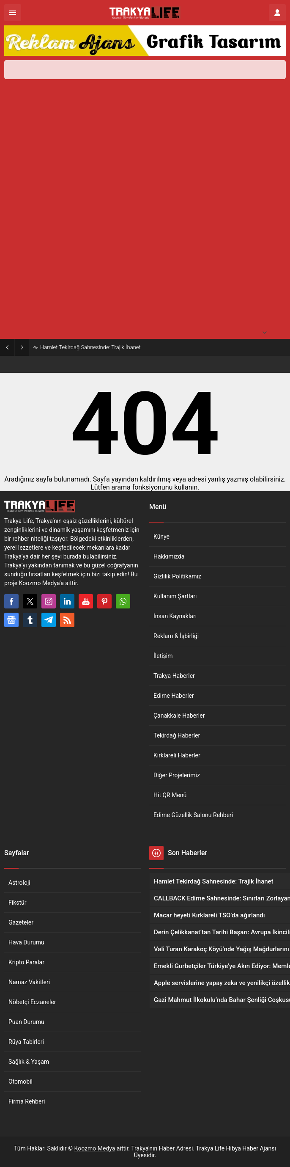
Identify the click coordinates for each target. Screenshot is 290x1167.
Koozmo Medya (94, 1148)
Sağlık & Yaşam (28, 1061)
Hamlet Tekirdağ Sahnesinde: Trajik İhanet (90, 347)
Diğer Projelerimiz (176, 775)
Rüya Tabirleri (26, 1041)
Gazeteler (20, 922)
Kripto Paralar (26, 962)
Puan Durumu (26, 1021)
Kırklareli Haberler (176, 755)
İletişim (163, 655)
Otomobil (20, 1081)
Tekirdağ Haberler (176, 735)
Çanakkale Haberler (179, 715)
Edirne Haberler (173, 695)
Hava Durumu (26, 942)
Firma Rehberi (26, 1101)
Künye (161, 536)
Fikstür (17, 902)
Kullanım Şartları (175, 596)
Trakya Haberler (174, 675)
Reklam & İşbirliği (176, 636)
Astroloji (19, 882)
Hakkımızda (168, 556)
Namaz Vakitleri (29, 982)
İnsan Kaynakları (175, 616)
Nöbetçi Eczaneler (32, 1002)
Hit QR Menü (169, 795)
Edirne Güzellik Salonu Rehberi (193, 815)
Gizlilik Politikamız (177, 576)
